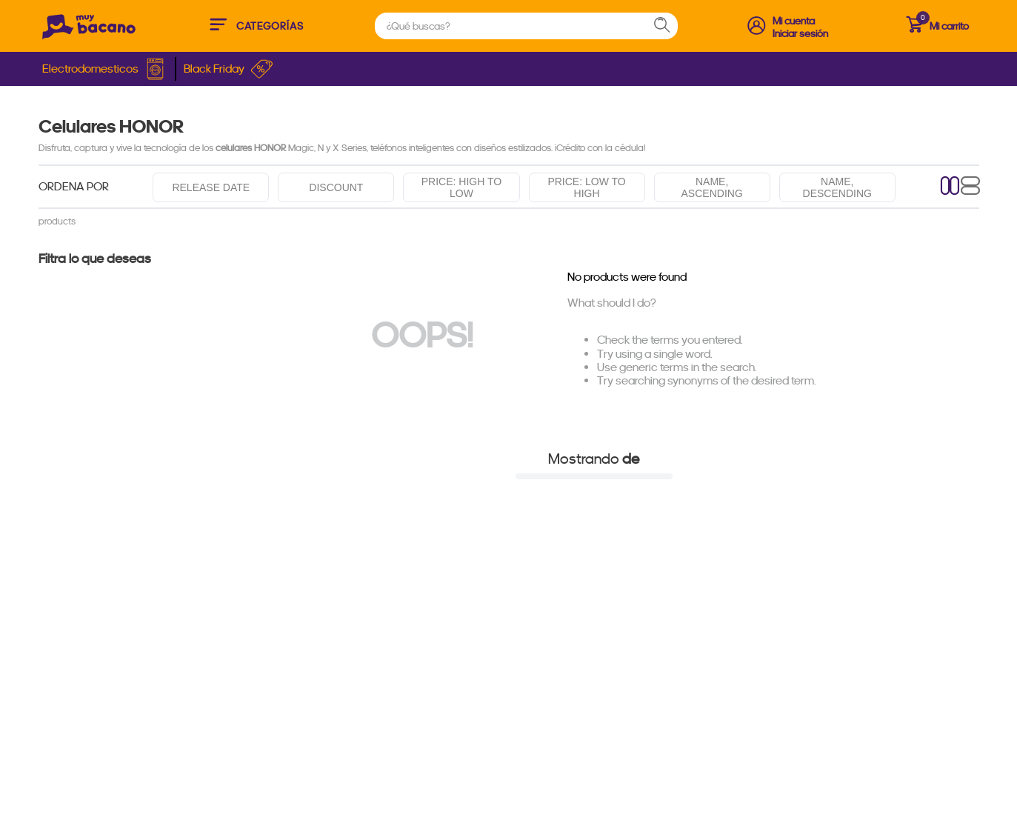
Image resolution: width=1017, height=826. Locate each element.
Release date (211, 187)
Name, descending (837, 187)
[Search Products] (669, 26)
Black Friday (228, 69)
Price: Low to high (586, 187)
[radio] (950, 187)
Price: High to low (461, 187)
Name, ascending (712, 187)
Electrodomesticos (104, 69)
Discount (336, 187)
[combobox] (526, 26)
